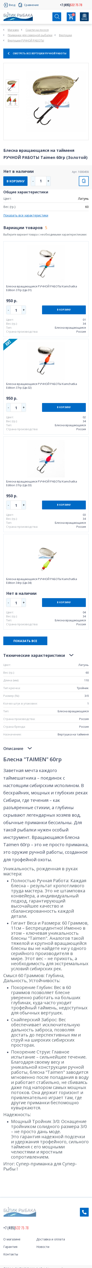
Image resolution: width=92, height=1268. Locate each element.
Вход (12, 5)
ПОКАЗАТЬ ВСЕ (25, 641)
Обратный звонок (84, 1212)
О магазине (11, 1239)
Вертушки (65, 35)
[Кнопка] (84, 16)
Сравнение (31, 5)
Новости (42, 1247)
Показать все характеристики (25, 215)
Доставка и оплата (50, 1239)
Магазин (13, 30)
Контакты (10, 1254)
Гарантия (10, 1247)
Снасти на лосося (37, 30)
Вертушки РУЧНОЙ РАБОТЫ (26, 40)
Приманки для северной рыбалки (30, 35)
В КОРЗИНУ (15, 181)
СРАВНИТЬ (84, 181)
